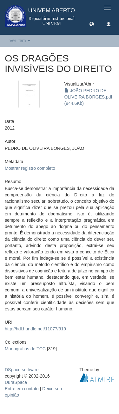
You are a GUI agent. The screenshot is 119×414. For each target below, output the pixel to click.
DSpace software (22, 369)
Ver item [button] (20, 40)
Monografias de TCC (25, 348)
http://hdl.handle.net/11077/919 (35, 328)
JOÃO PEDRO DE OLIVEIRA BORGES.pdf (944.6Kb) (88, 97)
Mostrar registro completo (30, 168)
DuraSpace (16, 382)
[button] (91, 23)
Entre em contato (22, 388)
